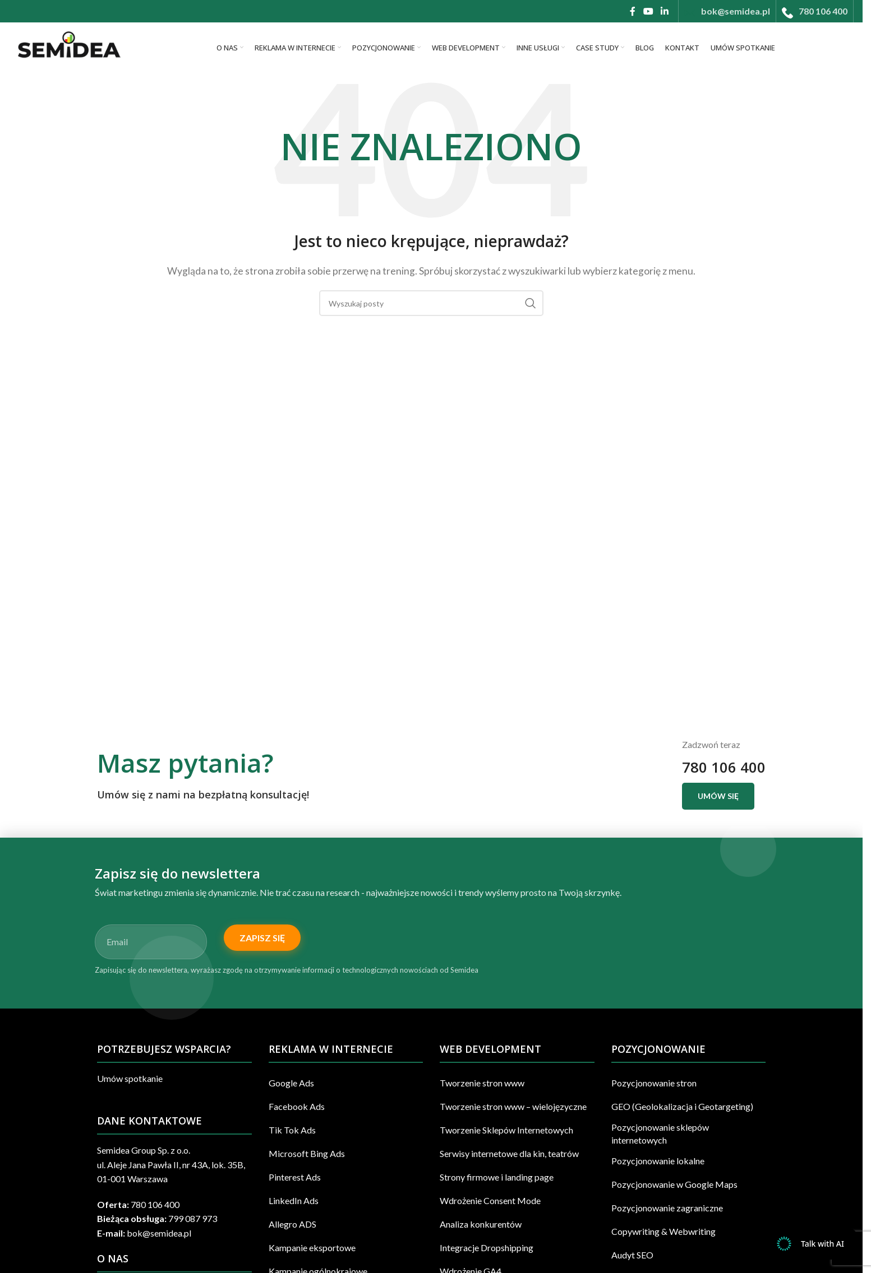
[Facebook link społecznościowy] (632, 11)
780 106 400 (724, 767)
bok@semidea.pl (159, 1233)
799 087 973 (192, 1218)
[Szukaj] (431, 303)
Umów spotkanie (130, 1078)
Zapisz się (262, 937)
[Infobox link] (727, 11)
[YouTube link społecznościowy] (648, 11)
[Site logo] (68, 46)
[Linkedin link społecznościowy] (664, 11)
